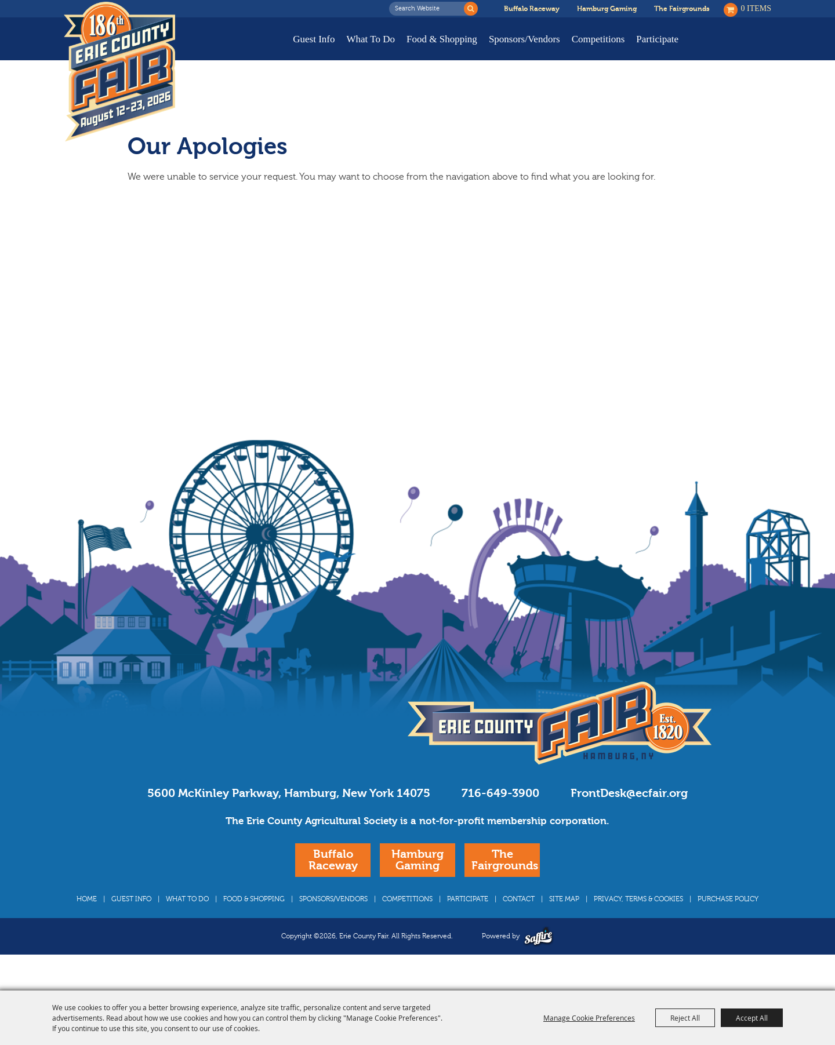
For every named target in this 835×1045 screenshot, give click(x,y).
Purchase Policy (728, 921)
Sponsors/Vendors (524, 39)
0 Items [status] (756, 8)
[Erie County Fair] (119, 72)
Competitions (598, 39)
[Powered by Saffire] (538, 958)
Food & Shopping (441, 39)
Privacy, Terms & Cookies (638, 921)
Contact (519, 921)
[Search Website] (429, 9)
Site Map (564, 921)
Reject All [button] (685, 1017)
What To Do (371, 39)
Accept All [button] (752, 1017)
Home (87, 921)
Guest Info (314, 39)
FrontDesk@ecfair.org (629, 815)
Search (471, 9)
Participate (657, 39)
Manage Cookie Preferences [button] (589, 1017)
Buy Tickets (735, 48)
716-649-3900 (500, 815)
